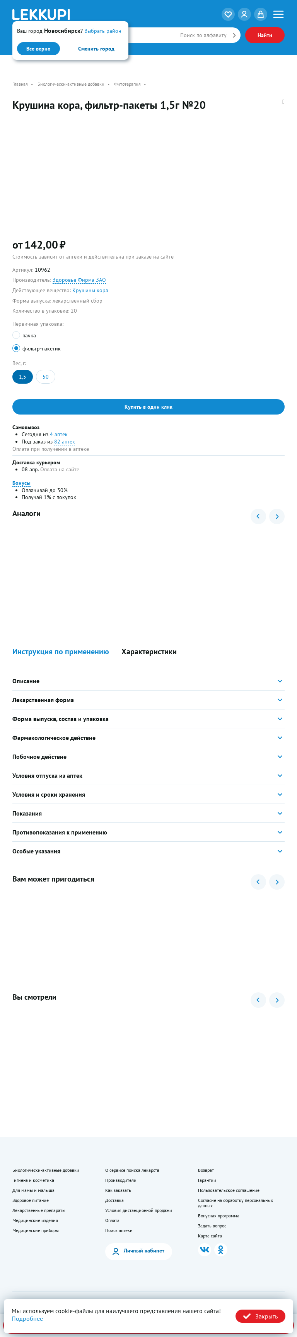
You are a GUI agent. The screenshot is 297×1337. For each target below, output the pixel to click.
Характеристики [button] (149, 652)
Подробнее (27, 1318)
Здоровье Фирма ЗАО (79, 279)
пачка (29, 335)
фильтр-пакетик (41, 348)
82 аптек (64, 441)
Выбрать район (102, 30)
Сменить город (96, 48)
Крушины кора (90, 290)
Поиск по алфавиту (203, 35)
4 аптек (59, 434)
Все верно (38, 48)
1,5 (22, 376)
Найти (265, 35)
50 (46, 376)
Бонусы (21, 482)
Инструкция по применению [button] (60, 652)
